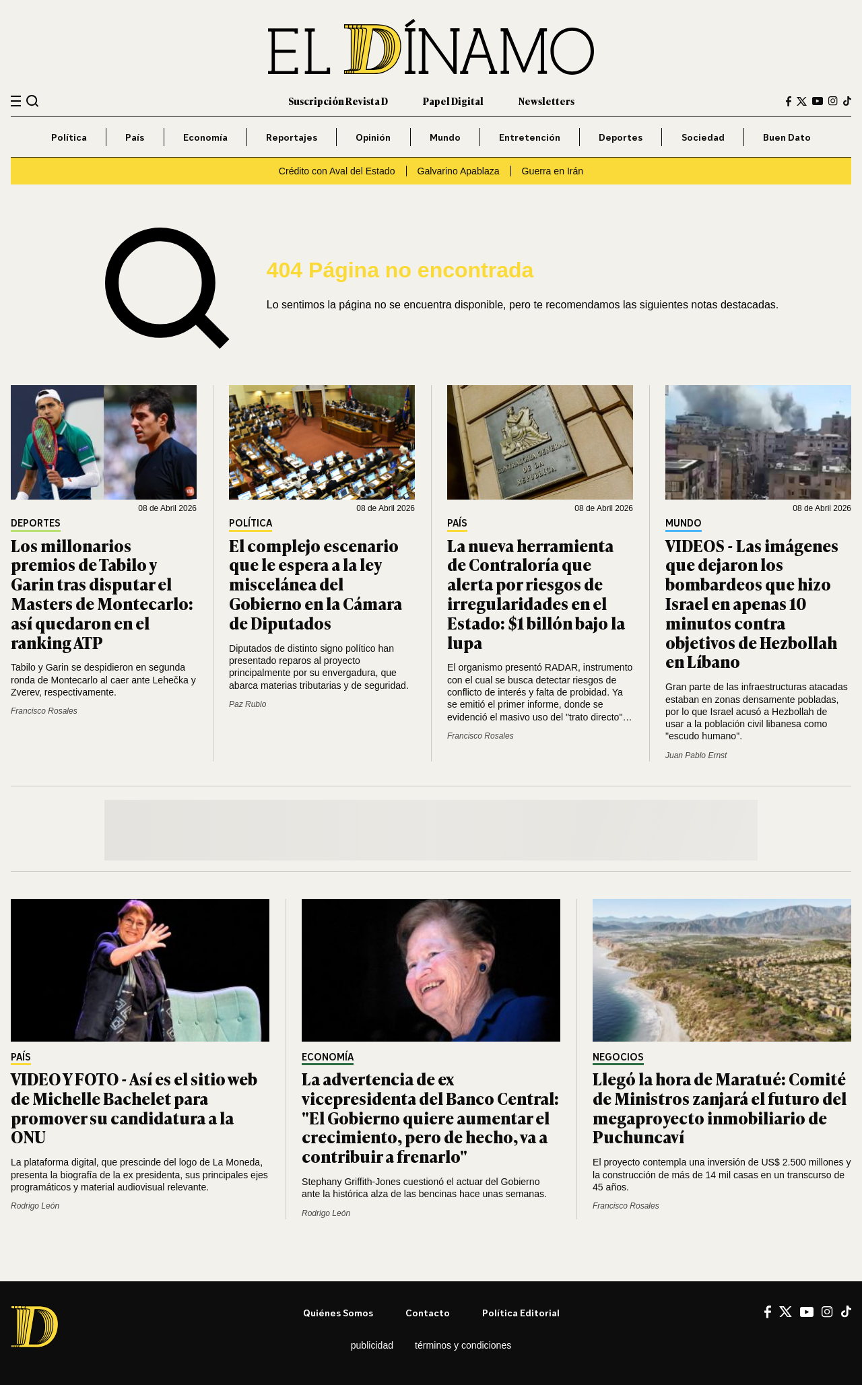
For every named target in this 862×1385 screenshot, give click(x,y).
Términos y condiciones (463, 1345)
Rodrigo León (35, 1206)
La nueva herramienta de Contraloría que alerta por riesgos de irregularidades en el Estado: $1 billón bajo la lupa (536, 593)
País (134, 137)
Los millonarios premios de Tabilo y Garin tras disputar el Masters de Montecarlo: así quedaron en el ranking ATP (102, 593)
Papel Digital (453, 101)
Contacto (427, 1312)
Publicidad (372, 1345)
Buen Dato (787, 137)
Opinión (373, 137)
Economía (205, 137)
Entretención (529, 137)
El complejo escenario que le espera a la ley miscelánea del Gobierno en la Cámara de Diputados (315, 583)
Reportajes (291, 137)
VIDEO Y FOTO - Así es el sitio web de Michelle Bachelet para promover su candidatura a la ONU (134, 1107)
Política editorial (521, 1312)
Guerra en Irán (553, 171)
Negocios (618, 1057)
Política (69, 137)
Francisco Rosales (44, 711)
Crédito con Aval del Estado (337, 171)
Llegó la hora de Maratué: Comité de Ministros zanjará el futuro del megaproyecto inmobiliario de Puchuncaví (720, 1107)
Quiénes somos (338, 1312)
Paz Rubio (247, 704)
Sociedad (703, 137)
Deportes (620, 137)
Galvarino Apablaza (459, 171)
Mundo (445, 137)
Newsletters (546, 101)
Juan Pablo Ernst (696, 755)
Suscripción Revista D (338, 101)
